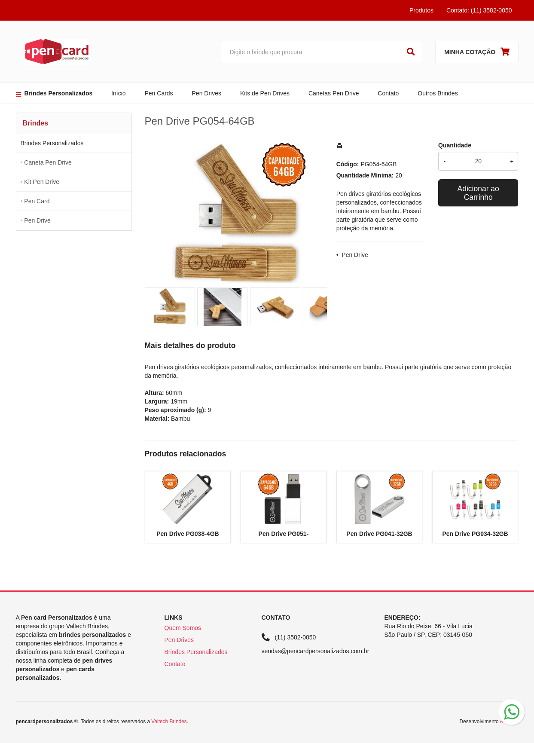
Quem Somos (183, 627)
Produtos (421, 10)
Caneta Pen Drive (48, 162)
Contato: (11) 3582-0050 (479, 10)
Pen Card (36, 201)
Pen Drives (206, 93)
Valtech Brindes (168, 722)
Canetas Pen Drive (333, 93)
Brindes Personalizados (58, 93)
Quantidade (454, 145)
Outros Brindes (438, 93)
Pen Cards (158, 93)
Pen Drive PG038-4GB (187, 533)
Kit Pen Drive (41, 181)
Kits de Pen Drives (265, 93)
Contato (388, 93)
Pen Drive (37, 220)
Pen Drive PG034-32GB (475, 533)
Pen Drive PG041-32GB (379, 533)
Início (118, 93)
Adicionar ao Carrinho (478, 193)
